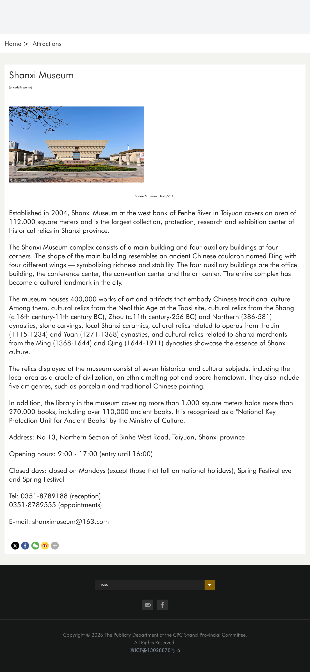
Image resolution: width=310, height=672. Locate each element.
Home (13, 43)
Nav (298, 17)
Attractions (47, 43)
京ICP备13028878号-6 (155, 650)
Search (273, 17)
